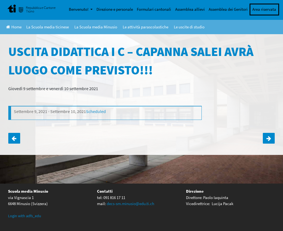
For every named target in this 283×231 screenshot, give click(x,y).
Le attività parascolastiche (145, 26)
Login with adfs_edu (24, 215)
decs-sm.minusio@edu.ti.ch (130, 203)
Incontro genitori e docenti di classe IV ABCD (14, 138)
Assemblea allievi (190, 9)
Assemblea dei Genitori (228, 9)
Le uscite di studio (189, 26)
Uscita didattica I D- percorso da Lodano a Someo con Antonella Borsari (269, 138)
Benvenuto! (79, 9)
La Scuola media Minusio (95, 26)
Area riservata (264, 9)
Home (14, 26)
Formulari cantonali (154, 9)
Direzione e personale (114, 9)
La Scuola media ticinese (47, 26)
